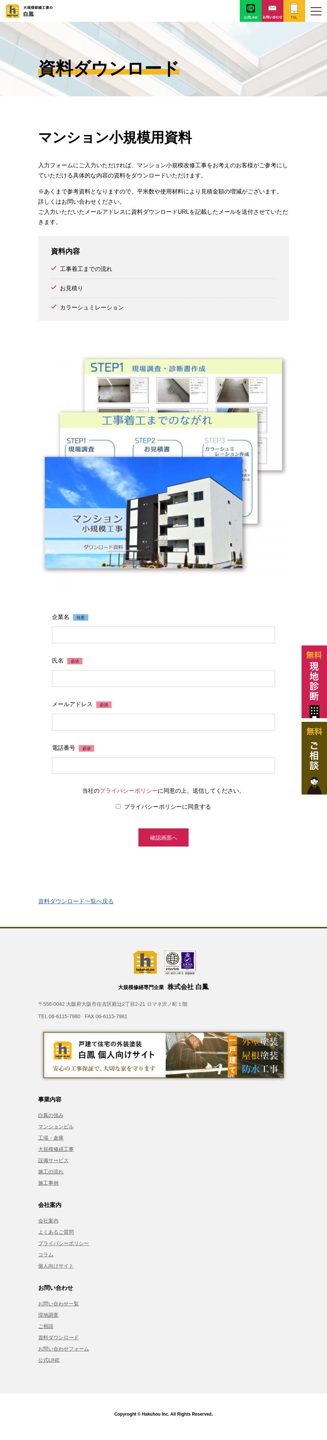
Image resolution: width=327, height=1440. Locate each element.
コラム (45, 1259)
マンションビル (56, 1131)
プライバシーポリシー (129, 793)
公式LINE (49, 1365)
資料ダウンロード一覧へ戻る (76, 906)
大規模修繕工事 (56, 1154)
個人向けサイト (56, 1270)
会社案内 (48, 1225)
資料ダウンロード (58, 1342)
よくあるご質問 (56, 1237)
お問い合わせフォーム (63, 1353)
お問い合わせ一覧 (58, 1308)
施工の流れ (51, 1176)
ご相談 (45, 1331)
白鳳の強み (51, 1120)
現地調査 (48, 1320)
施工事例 (48, 1188)
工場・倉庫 (51, 1142)
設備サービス (53, 1165)
